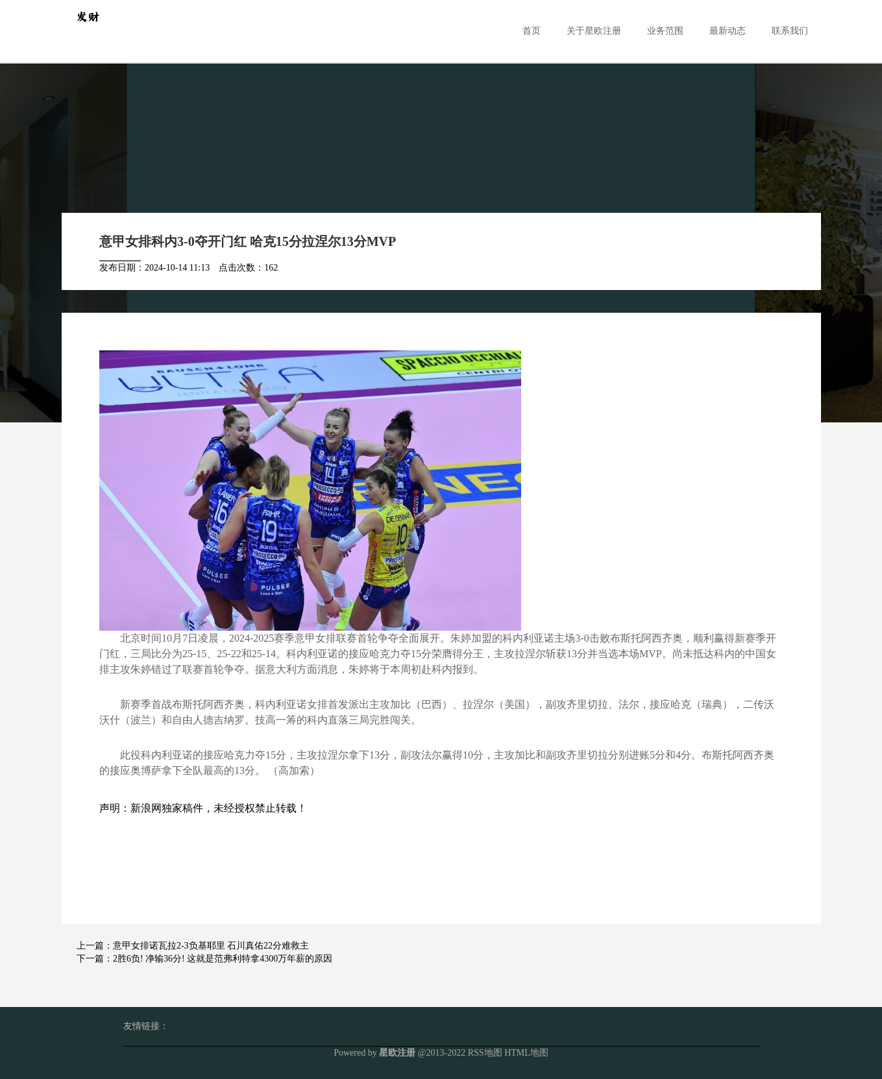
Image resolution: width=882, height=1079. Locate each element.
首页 (531, 31)
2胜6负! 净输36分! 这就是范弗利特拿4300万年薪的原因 (222, 959)
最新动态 (727, 31)
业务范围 (665, 31)
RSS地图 (485, 1053)
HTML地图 (526, 1053)
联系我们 (790, 31)
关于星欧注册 (594, 31)
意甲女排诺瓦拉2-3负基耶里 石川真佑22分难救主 (211, 946)
